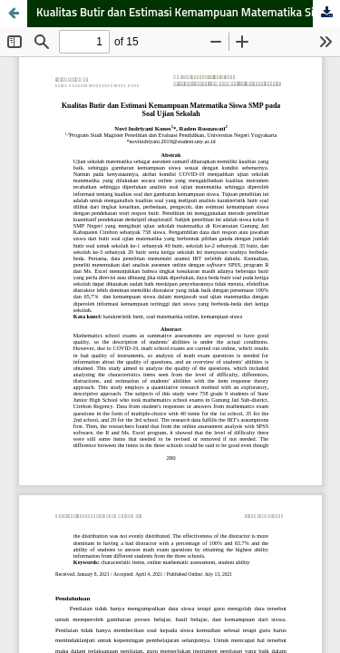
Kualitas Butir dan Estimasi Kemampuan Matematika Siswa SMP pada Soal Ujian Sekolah (188, 13)
